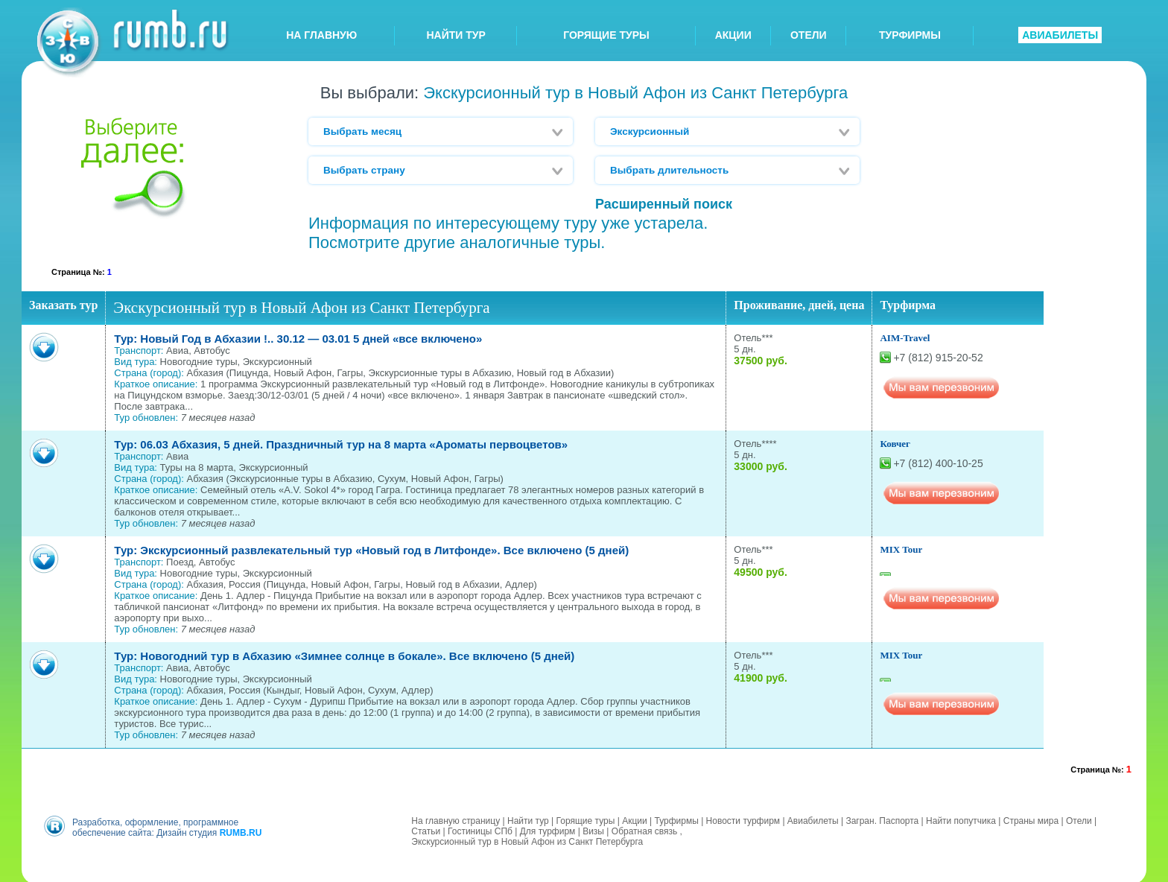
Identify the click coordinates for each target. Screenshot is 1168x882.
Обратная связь (644, 829)
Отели (1079, 818)
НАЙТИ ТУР (456, 35)
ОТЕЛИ (808, 35)
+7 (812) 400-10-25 (938, 463)
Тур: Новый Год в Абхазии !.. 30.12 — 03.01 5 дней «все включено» (298, 338)
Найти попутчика (961, 818)
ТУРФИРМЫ (910, 35)
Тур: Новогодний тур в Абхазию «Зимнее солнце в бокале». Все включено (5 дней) (344, 656)
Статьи (425, 829)
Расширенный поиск (663, 204)
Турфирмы (676, 818)
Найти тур (528, 818)
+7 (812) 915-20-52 (938, 358)
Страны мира (1030, 818)
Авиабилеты (813, 818)
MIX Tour (901, 549)
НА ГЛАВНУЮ (321, 35)
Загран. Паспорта (881, 818)
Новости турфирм (743, 818)
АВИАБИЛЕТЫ (1060, 35)
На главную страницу (455, 818)
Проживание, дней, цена (799, 305)
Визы (593, 829)
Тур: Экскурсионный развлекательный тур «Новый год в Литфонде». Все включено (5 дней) (371, 550)
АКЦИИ (733, 35)
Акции (634, 818)
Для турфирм (548, 829)
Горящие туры (585, 818)
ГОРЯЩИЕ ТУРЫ (606, 35)
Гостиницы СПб (480, 829)
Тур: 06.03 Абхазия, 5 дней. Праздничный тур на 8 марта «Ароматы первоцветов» (341, 444)
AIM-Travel (905, 337)
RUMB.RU (241, 830)
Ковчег (895, 443)
